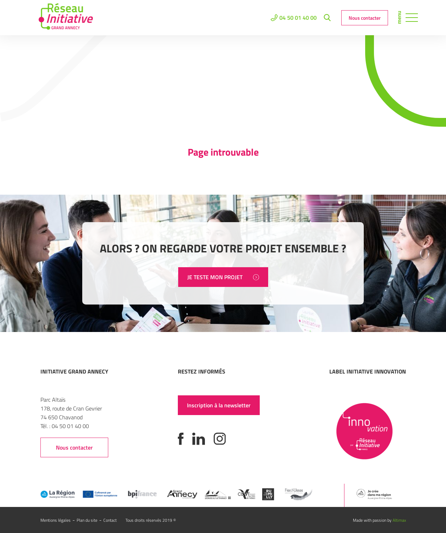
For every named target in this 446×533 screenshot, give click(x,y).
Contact (110, 520)
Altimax (399, 520)
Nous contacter (365, 17)
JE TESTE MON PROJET (223, 277)
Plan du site (87, 520)
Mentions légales (55, 520)
